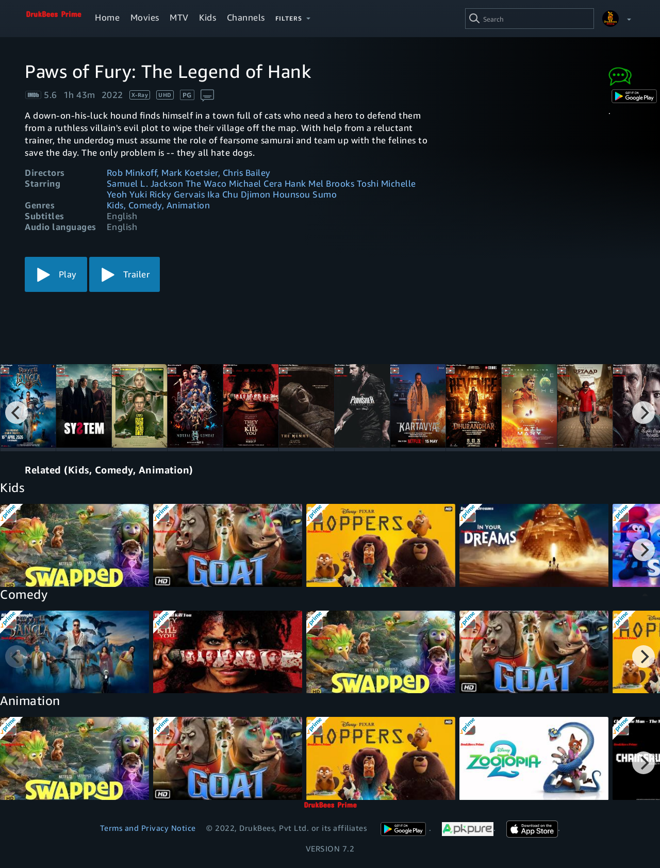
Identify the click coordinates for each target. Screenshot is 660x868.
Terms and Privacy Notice (148, 827)
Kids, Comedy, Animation (158, 205)
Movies (144, 17)
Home (107, 17)
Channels (246, 17)
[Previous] (16, 412)
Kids (207, 17)
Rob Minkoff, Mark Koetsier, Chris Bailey (189, 172)
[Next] (643, 412)
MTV (179, 17)
